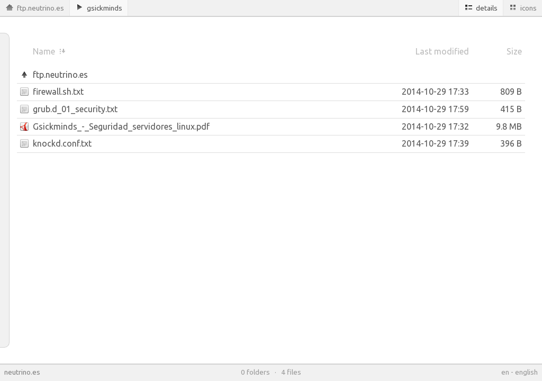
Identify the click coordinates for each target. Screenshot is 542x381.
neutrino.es (22, 372)
